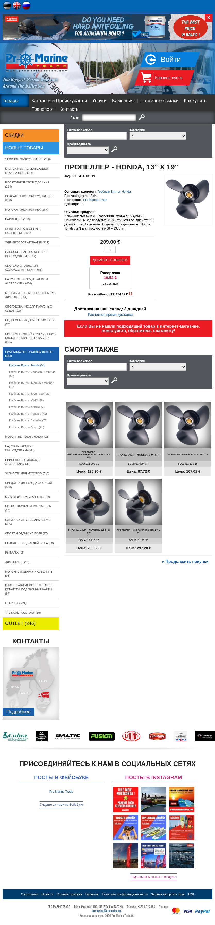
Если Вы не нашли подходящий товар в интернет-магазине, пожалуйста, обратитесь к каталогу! (138, 328)
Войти (171, 59)
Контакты (69, 109)
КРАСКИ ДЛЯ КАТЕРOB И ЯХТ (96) (28, 496)
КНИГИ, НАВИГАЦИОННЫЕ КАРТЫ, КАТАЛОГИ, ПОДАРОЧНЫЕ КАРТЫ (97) (29, 589)
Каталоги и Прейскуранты (59, 101)
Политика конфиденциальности (125, 894)
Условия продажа (69, 894)
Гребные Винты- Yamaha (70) (28, 420)
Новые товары (24, 147)
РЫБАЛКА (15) (14, 552)
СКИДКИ (14, 135)
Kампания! (123, 101)
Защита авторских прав (168, 894)
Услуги (99, 101)
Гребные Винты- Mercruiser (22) (29, 393)
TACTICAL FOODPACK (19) (23, 612)
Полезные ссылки (159, 101)
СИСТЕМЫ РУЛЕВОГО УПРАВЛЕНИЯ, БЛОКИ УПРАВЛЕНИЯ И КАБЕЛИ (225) (30, 338)
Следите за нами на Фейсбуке (61, 805)
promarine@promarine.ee (106, 910)
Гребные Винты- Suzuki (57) (27, 407)
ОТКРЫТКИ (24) (15, 603)
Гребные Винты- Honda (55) (27, 365)
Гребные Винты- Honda (114, 191)
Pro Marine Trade (95, 200)
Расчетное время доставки (110, 314)
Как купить (195, 101)
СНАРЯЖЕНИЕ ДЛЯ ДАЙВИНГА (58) (29, 543)
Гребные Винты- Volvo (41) (26, 427)
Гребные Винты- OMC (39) (26, 400)
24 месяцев (110, 283)
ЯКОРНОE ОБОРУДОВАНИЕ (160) (28, 159)
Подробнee (18, 711)
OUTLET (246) (20, 623)
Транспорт (43, 109)
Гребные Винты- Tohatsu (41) (28, 413)
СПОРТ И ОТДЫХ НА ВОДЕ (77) (26, 533)
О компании (29, 894)
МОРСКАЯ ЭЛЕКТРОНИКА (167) (26, 209)
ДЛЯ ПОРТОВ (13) (17, 562)
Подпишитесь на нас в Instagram (153, 877)
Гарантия (92, 894)
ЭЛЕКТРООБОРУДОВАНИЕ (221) (27, 242)
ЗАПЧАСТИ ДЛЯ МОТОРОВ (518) (27, 473)
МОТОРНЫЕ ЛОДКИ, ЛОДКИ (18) (27, 436)
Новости (47, 894)
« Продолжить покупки (185, 561)
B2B (191, 894)
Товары (11, 100)
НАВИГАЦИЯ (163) (17, 219)
